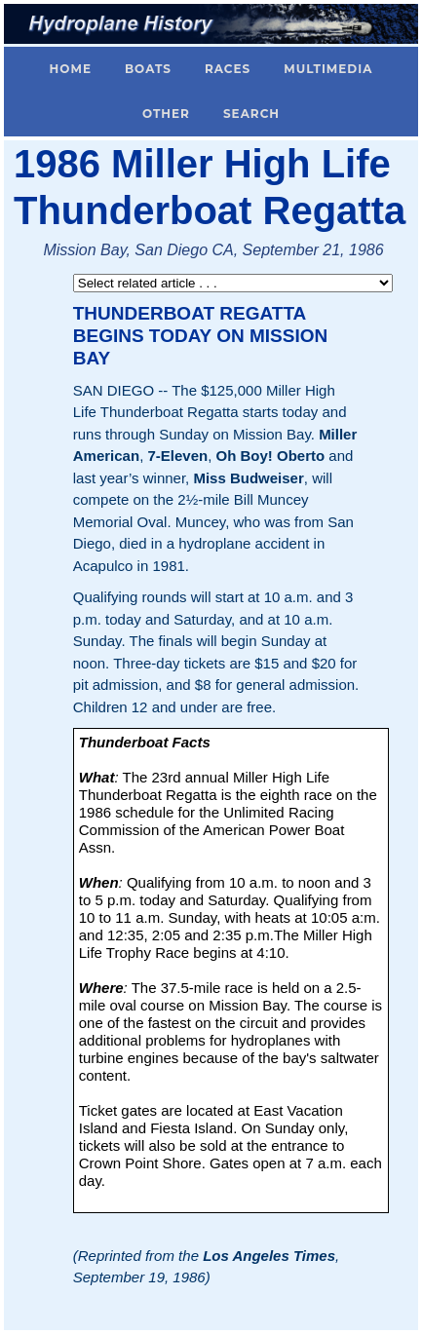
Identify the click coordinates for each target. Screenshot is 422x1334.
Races (227, 68)
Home (71, 68)
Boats (148, 68)
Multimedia (328, 68)
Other (166, 113)
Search (251, 113)
